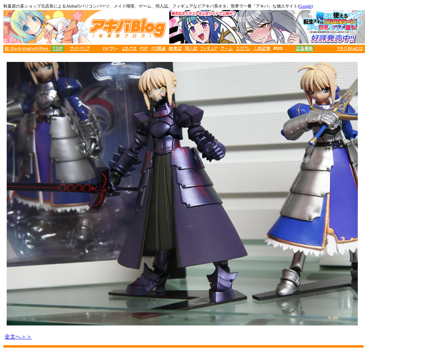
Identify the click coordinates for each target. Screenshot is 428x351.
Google (305, 6)
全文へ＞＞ (18, 336)
